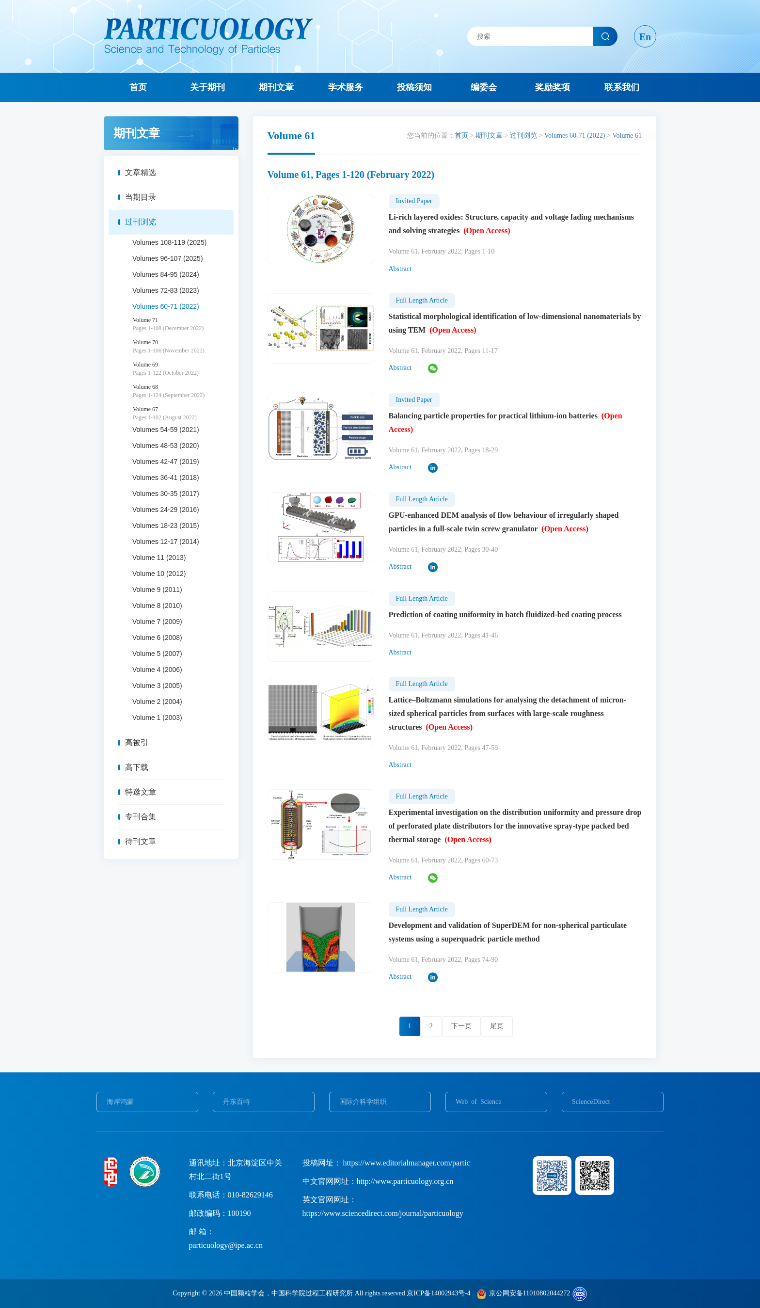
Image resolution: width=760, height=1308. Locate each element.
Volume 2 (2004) (157, 701)
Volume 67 (183, 413)
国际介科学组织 (363, 1101)
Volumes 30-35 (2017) (165, 493)
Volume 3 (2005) (157, 685)
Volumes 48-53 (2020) (165, 445)
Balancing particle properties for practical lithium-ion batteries (505, 422)
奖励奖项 (552, 87)
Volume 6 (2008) (157, 637)
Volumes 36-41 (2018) (165, 477)
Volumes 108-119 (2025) (169, 242)
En (645, 37)
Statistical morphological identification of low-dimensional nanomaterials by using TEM (515, 323)
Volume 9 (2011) (157, 589)
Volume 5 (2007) (157, 653)
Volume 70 (183, 346)
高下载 (136, 767)
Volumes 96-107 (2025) (167, 258)
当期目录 (140, 197)
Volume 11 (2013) (159, 557)
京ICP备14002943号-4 (438, 1293)
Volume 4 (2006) (157, 669)
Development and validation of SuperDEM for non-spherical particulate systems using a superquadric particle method (508, 932)
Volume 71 (183, 324)
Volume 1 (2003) (157, 717)
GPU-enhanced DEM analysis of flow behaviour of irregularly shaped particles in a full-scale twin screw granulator (504, 522)
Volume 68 (183, 391)
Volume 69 (183, 369)
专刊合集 (140, 817)
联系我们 (621, 87)
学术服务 (345, 87)
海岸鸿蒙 (120, 1101)
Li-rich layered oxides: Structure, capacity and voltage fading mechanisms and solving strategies (511, 224)
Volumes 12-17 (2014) (165, 541)
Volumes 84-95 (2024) (165, 274)
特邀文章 (140, 792)
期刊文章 (276, 87)
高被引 (136, 742)
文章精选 (140, 172)
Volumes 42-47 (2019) (165, 461)
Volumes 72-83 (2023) (165, 290)
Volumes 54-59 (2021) (165, 429)
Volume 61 (627, 135)
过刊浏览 (140, 222)
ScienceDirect (591, 1101)
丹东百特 (236, 1101)
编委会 (484, 87)
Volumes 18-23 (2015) (165, 525)
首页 (138, 87)
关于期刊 (207, 87)
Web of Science (479, 1101)
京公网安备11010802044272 (529, 1293)
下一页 (461, 1026)
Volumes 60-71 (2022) (165, 306)
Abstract (400, 268)
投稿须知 (414, 87)
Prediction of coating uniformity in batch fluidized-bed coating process (505, 614)
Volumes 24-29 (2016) (165, 509)
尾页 (497, 1026)
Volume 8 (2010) (157, 605)
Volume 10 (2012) (159, 573)
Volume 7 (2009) (157, 621)
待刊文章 (140, 841)
